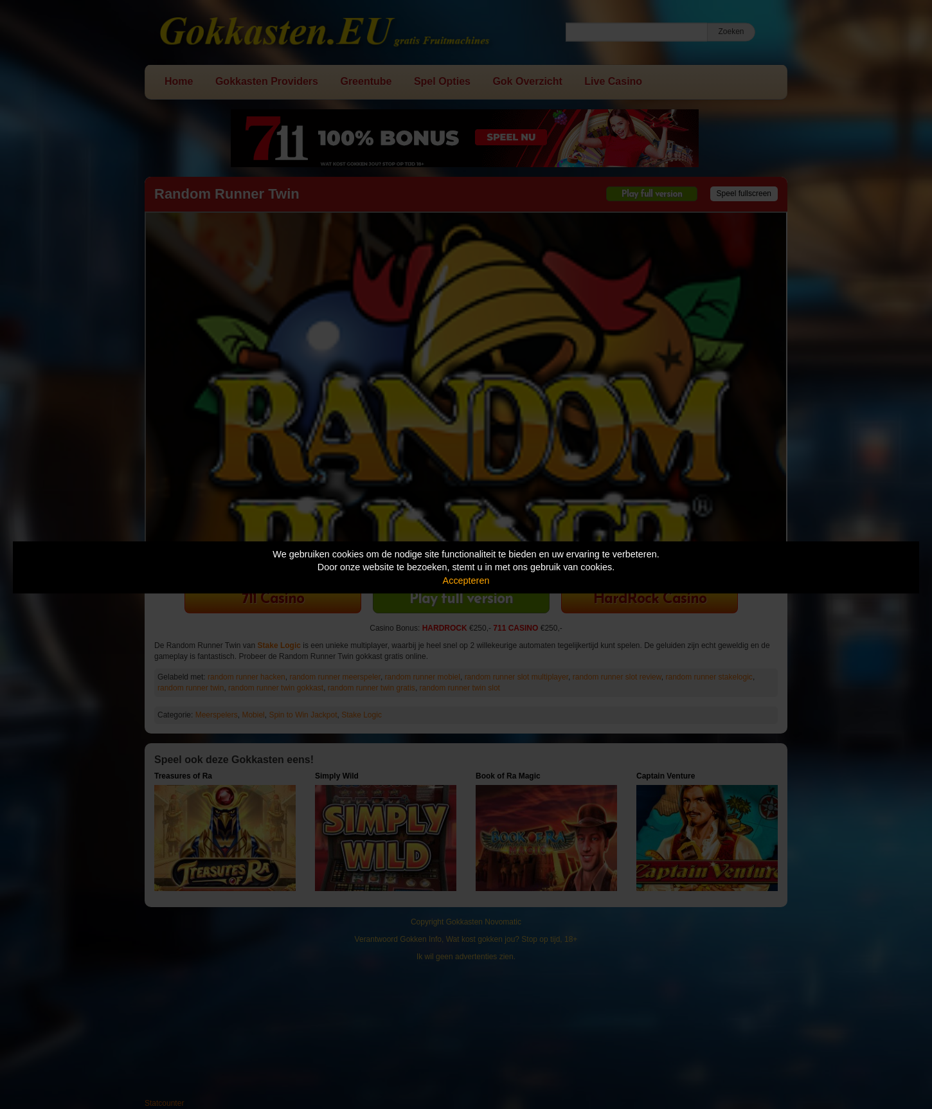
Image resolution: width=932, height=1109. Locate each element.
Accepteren (466, 580)
